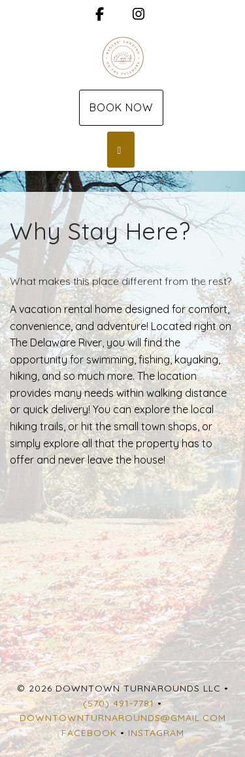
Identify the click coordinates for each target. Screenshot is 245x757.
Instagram (156, 733)
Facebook (89, 733)
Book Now (121, 107)
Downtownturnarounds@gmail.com (123, 718)
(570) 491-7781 (118, 703)
